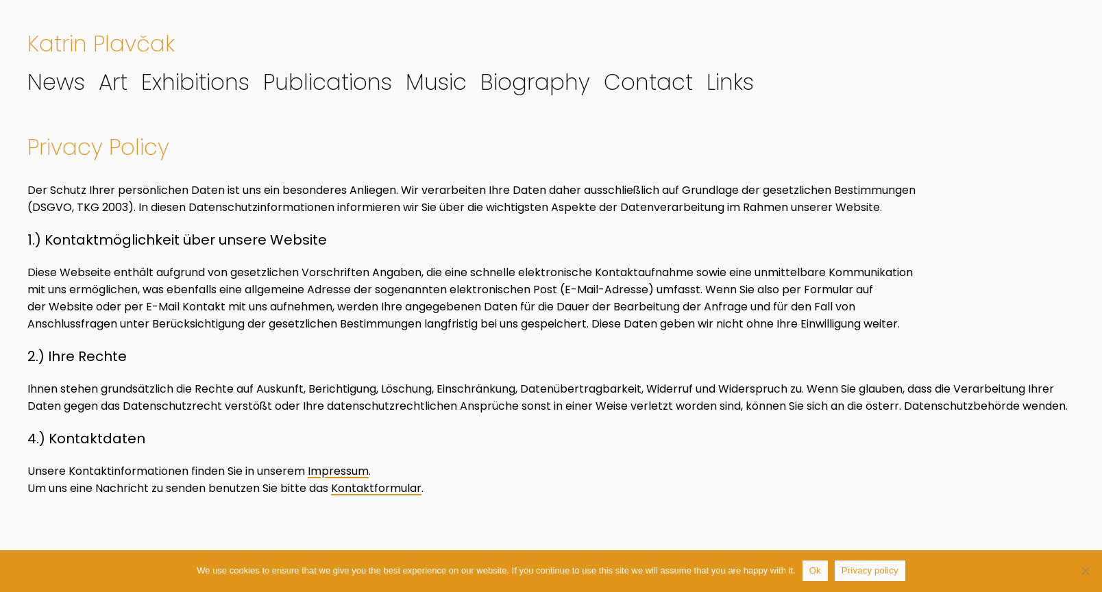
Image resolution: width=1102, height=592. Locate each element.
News (56, 81)
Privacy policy (870, 570)
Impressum (338, 471)
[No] (1085, 571)
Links (730, 81)
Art (113, 81)
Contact (648, 81)
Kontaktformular (376, 488)
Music (436, 81)
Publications (327, 81)
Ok (815, 570)
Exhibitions (195, 81)
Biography (535, 81)
